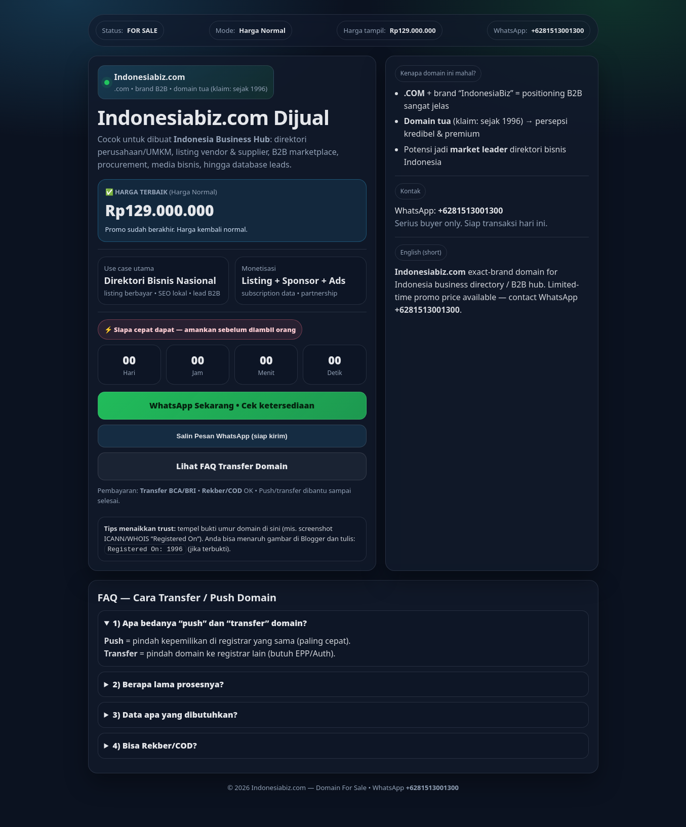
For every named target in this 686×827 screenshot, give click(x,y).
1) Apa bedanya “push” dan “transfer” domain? (209, 622)
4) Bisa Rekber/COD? (154, 744)
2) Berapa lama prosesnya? (167, 683)
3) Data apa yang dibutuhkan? (174, 713)
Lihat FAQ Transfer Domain (232, 466)
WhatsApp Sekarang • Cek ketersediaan (231, 405)
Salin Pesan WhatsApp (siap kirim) (232, 436)
